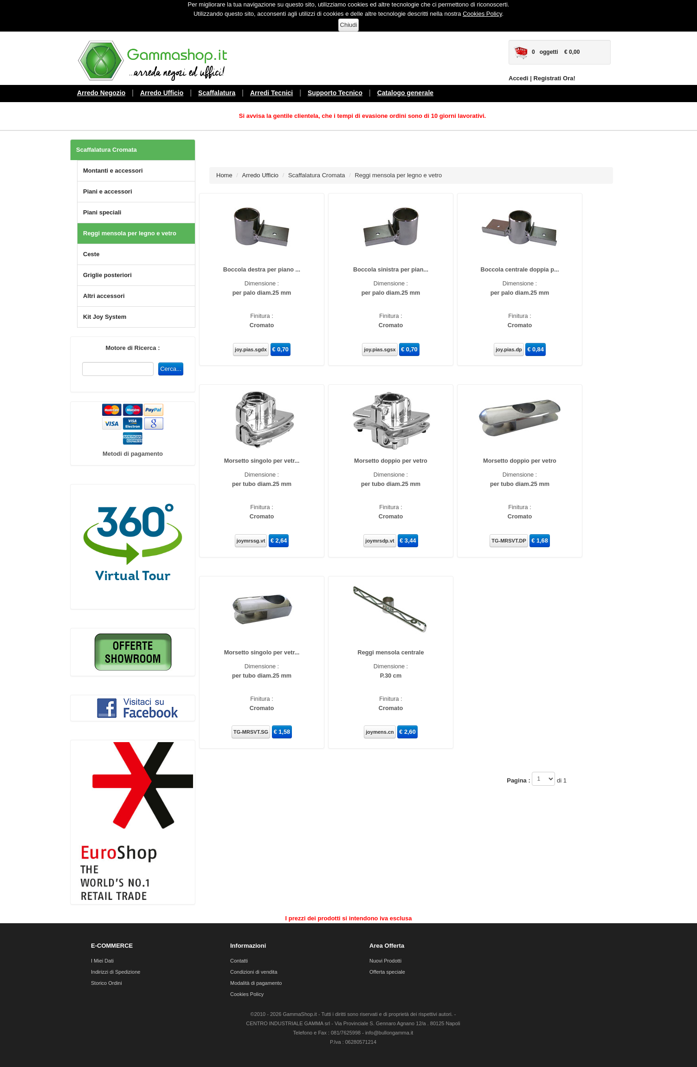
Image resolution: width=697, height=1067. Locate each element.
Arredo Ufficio (161, 93)
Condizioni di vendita (254, 972)
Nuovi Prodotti (385, 961)
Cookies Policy (482, 13)
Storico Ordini (106, 983)
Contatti (239, 961)
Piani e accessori (107, 191)
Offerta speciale (387, 972)
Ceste (91, 254)
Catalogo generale (405, 93)
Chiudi (348, 24)
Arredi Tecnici (271, 93)
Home (224, 175)
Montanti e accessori (113, 170)
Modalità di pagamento (256, 983)
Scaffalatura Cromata (106, 149)
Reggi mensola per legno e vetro (129, 233)
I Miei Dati (102, 961)
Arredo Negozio (101, 93)
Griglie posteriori (107, 275)
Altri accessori (104, 295)
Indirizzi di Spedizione (115, 972)
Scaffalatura (216, 93)
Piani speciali (102, 212)
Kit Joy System (104, 316)
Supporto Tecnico (335, 93)
